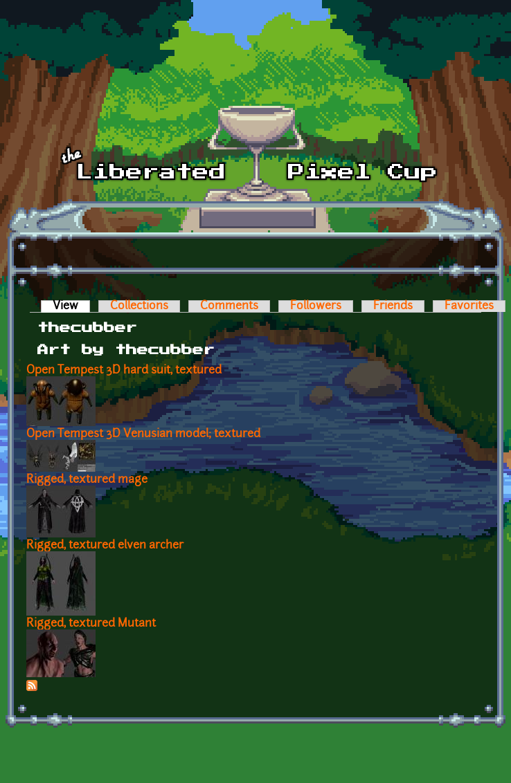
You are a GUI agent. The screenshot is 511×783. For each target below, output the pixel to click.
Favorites (469, 306)
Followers (315, 306)
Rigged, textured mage (86, 480)
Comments (229, 306)
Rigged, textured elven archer (104, 545)
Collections (139, 306)
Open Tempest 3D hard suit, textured (124, 370)
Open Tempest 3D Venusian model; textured (143, 434)
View (71, 306)
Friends (393, 306)
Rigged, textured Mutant (91, 623)
